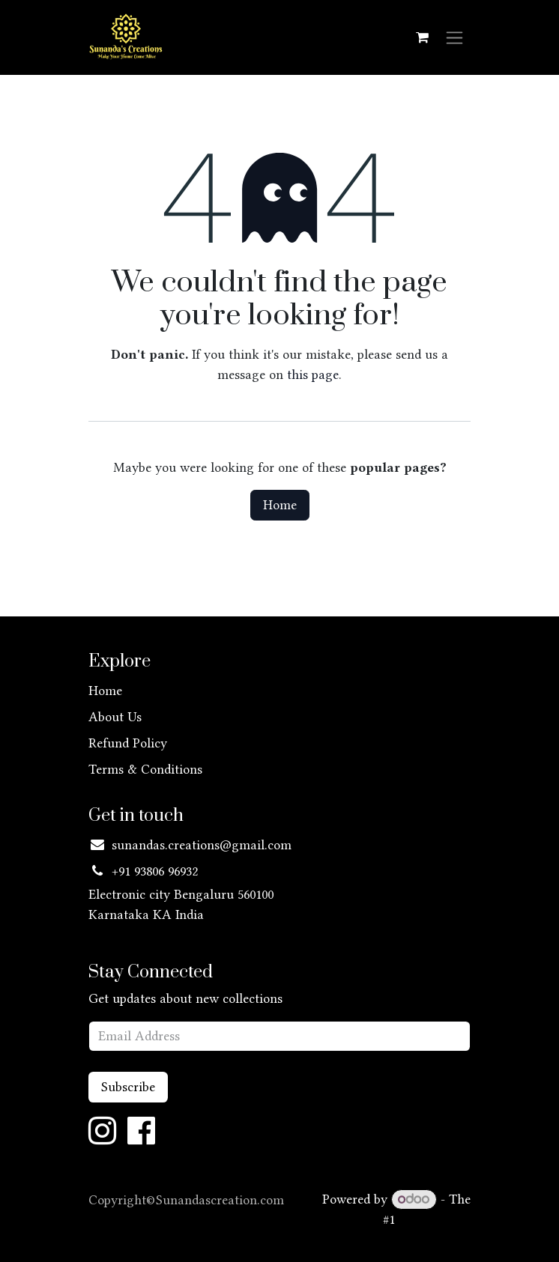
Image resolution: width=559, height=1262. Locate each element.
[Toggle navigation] (454, 38)
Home (280, 504)
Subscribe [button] (128, 1086)
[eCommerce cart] (421, 37)
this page (313, 374)
